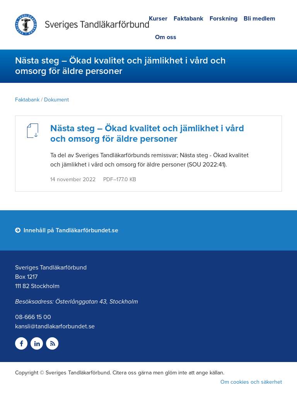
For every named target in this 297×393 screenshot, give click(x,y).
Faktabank (188, 18)
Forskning (223, 18)
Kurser (158, 18)
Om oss (165, 37)
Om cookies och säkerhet (251, 382)
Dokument (56, 99)
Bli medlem (259, 18)
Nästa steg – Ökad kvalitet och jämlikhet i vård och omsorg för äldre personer (147, 133)
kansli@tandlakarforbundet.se (55, 326)
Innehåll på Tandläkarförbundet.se (66, 230)
